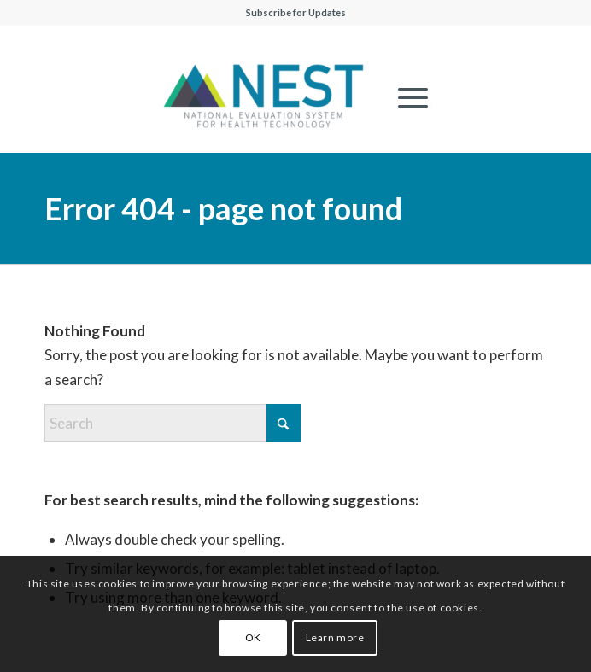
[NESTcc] (263, 97)
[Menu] (404, 97)
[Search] (172, 423)
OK (253, 637)
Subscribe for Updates (296, 12)
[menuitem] (404, 97)
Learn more (335, 637)
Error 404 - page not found (223, 208)
